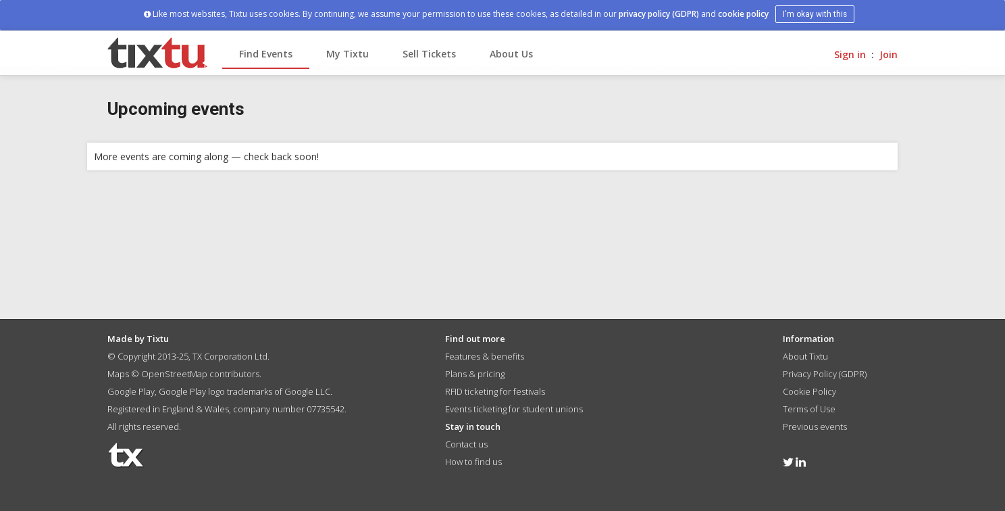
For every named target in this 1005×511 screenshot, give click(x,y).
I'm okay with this (815, 14)
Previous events (815, 426)
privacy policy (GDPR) (659, 14)
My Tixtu (347, 53)
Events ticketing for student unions (514, 409)
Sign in (850, 54)
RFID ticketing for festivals (495, 391)
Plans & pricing (475, 374)
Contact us (466, 444)
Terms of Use (809, 409)
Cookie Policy (809, 391)
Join (888, 54)
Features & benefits (484, 356)
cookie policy (743, 14)
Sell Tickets (429, 53)
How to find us (473, 462)
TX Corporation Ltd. (230, 356)
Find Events (265, 53)
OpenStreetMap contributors (200, 374)
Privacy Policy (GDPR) (825, 374)
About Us (511, 53)
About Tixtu (805, 356)
